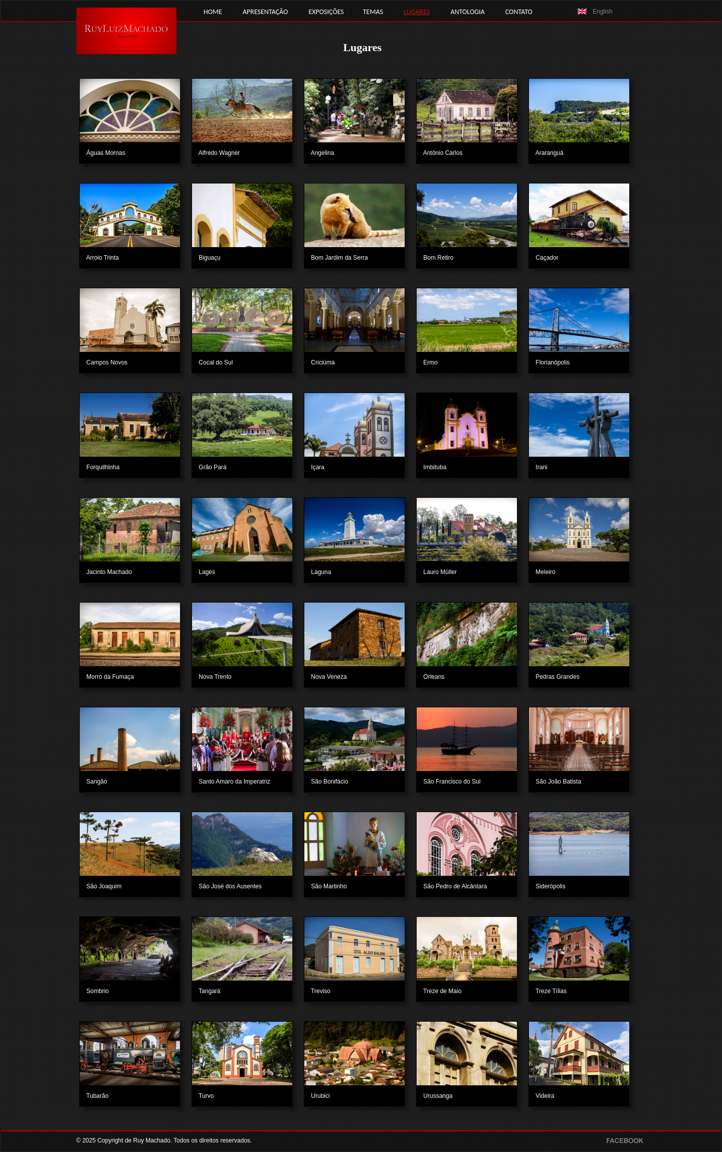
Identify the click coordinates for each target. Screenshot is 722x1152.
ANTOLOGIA (467, 12)
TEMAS (373, 12)
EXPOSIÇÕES (325, 12)
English (602, 11)
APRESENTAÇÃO (265, 12)
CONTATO (518, 12)
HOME (213, 12)
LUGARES (417, 12)
